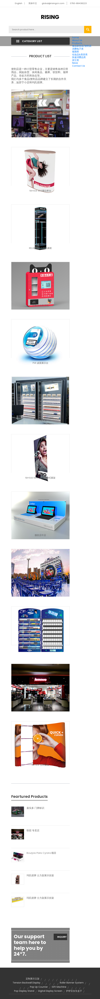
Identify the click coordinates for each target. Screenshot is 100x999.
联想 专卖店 (40, 707)
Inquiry (61, 937)
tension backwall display (26, 982)
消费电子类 (77, 48)
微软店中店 (40, 535)
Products (77, 43)
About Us (77, 40)
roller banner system (72, 982)
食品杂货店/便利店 (81, 46)
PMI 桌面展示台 (40, 363)
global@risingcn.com (53, 3)
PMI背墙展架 (40, 420)
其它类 (75, 60)
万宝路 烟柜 (40, 133)
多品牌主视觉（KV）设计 (40, 650)
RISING (50, 17)
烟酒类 (75, 51)
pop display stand (24, 991)
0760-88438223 (78, 3)
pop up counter (39, 986)
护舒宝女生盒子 (74, 991)
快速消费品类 (79, 57)
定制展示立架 (32, 978)
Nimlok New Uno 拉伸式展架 (40, 477)
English (18, 3)
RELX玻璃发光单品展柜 (40, 248)
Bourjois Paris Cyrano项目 (41, 853)
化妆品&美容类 (80, 54)
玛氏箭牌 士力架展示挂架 (40, 875)
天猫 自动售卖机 (40, 305)
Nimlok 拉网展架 (40, 764)
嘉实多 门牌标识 (35, 808)
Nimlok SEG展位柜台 (40, 190)
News (75, 63)
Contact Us (78, 65)
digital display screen (50, 991)
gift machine (59, 986)
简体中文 (33, 3)
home (75, 37)
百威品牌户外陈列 (40, 592)
